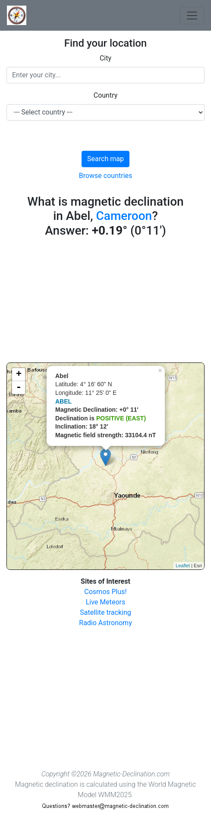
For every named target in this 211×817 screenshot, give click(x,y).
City (105, 58)
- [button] (19, 387)
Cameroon (124, 216)
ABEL (63, 401)
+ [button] (19, 374)
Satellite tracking (105, 612)
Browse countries (105, 176)
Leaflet (183, 565)
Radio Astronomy (105, 623)
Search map (105, 159)
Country (106, 95)
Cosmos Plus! (105, 592)
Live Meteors (106, 602)
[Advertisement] (105, 302)
